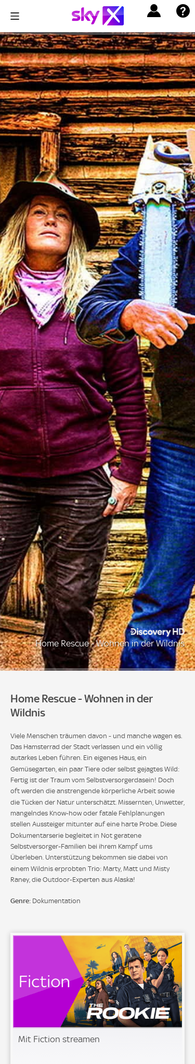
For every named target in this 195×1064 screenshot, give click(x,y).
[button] (154, 11)
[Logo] (98, 15)
